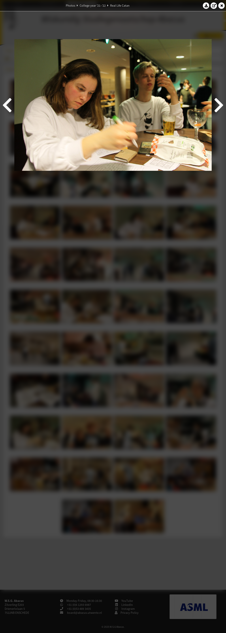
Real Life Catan (120, 6)
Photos (70, 6)
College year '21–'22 (93, 6)
